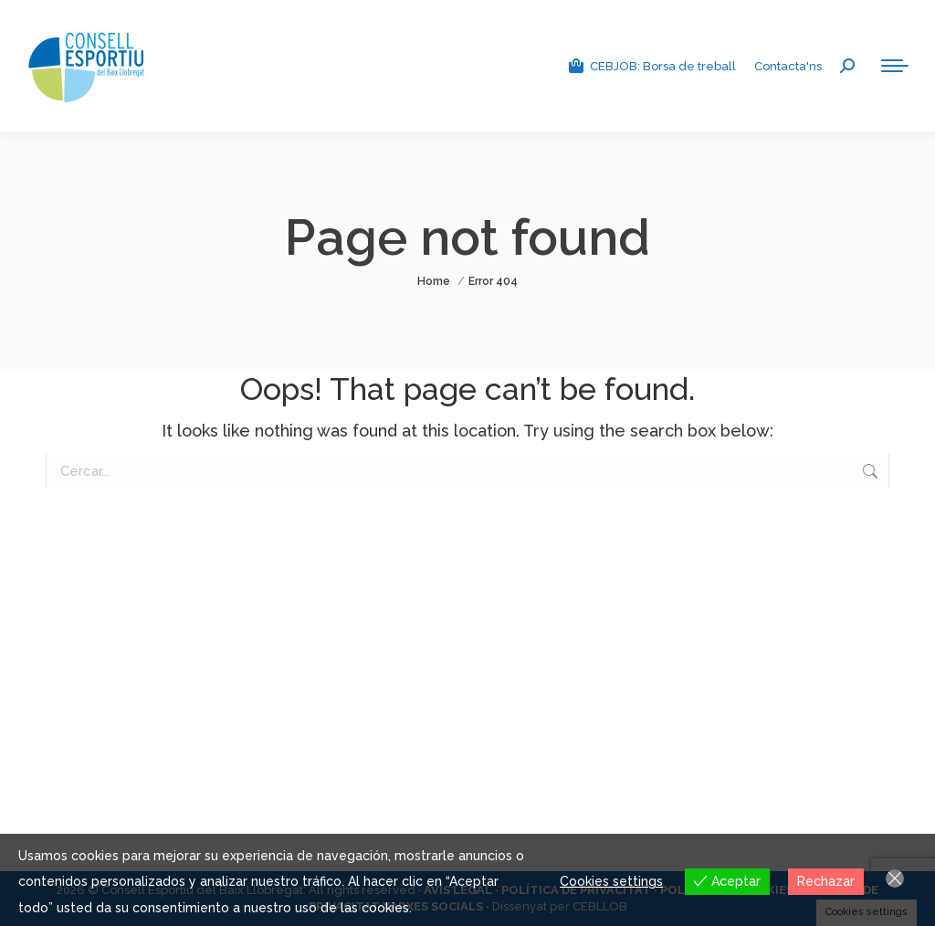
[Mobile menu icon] (895, 65)
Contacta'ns (788, 66)
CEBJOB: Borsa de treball (651, 65)
